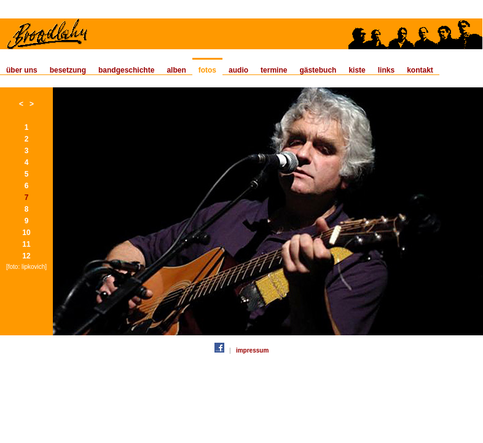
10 (26, 232)
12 (26, 256)
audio (238, 70)
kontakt (420, 70)
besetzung (68, 70)
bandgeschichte (126, 70)
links (386, 70)
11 (26, 244)
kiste (356, 70)
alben (176, 70)
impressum (252, 350)
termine (274, 70)
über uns (21, 70)
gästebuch (317, 70)
